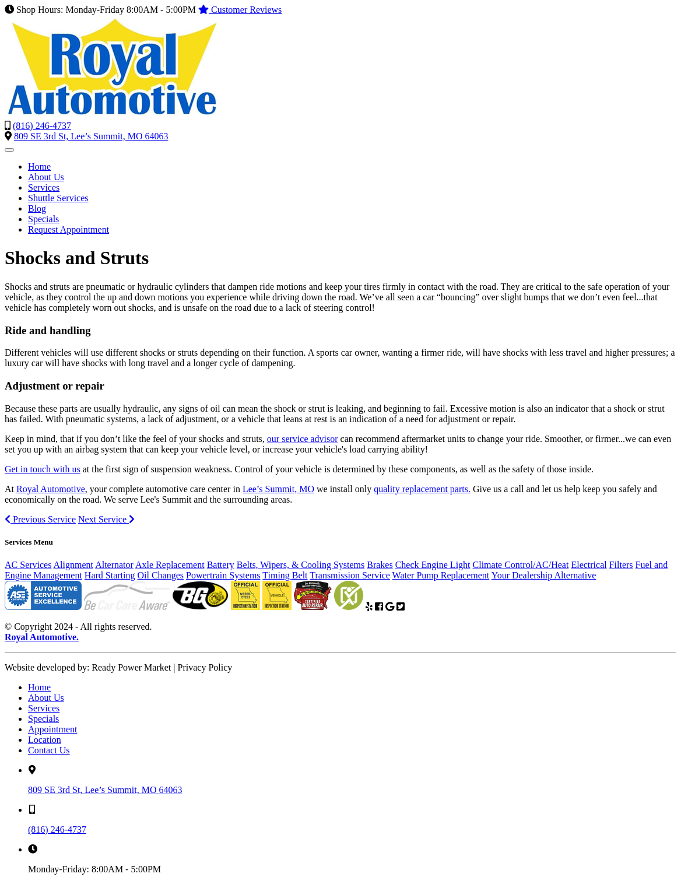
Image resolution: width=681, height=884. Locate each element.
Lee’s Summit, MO (278, 489)
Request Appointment (68, 229)
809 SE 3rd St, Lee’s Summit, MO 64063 (91, 136)
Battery (220, 565)
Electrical (588, 565)
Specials (43, 219)
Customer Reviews (240, 10)
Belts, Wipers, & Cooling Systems (301, 565)
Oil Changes (161, 575)
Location (44, 740)
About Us (46, 177)
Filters (621, 565)
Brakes (379, 565)
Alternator (114, 565)
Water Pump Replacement (441, 575)
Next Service (106, 519)
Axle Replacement (170, 565)
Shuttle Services (58, 198)
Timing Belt (284, 575)
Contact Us (49, 750)
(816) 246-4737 (42, 126)
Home (39, 166)
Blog (37, 208)
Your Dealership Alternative (544, 575)
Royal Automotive (50, 489)
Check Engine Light (433, 565)
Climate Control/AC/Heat (521, 565)
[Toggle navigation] (9, 150)
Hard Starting (110, 575)
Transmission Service (350, 575)
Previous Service (40, 519)
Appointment (52, 729)
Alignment (73, 565)
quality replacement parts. (422, 489)
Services (43, 187)
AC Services (28, 565)
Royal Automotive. (42, 637)
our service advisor (302, 439)
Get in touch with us (42, 469)
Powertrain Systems (223, 575)
